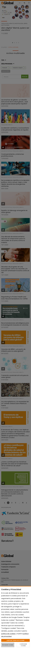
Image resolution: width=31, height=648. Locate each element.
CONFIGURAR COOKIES (23, 645)
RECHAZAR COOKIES (7, 645)
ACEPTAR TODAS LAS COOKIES (15, 640)
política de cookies (8, 634)
